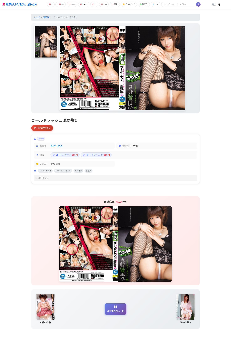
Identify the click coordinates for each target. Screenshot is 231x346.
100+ (71, 4)
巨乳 (116, 4)
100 (104, 4)
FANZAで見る (42, 128)
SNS (159, 4)
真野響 (46, 17)
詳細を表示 (43, 180)
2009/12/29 (56, 147)
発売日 (146, 4)
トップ (37, 17)
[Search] (182, 4)
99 (59, 4)
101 (83, 4)
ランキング (130, 4)
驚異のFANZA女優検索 (20, 4)
